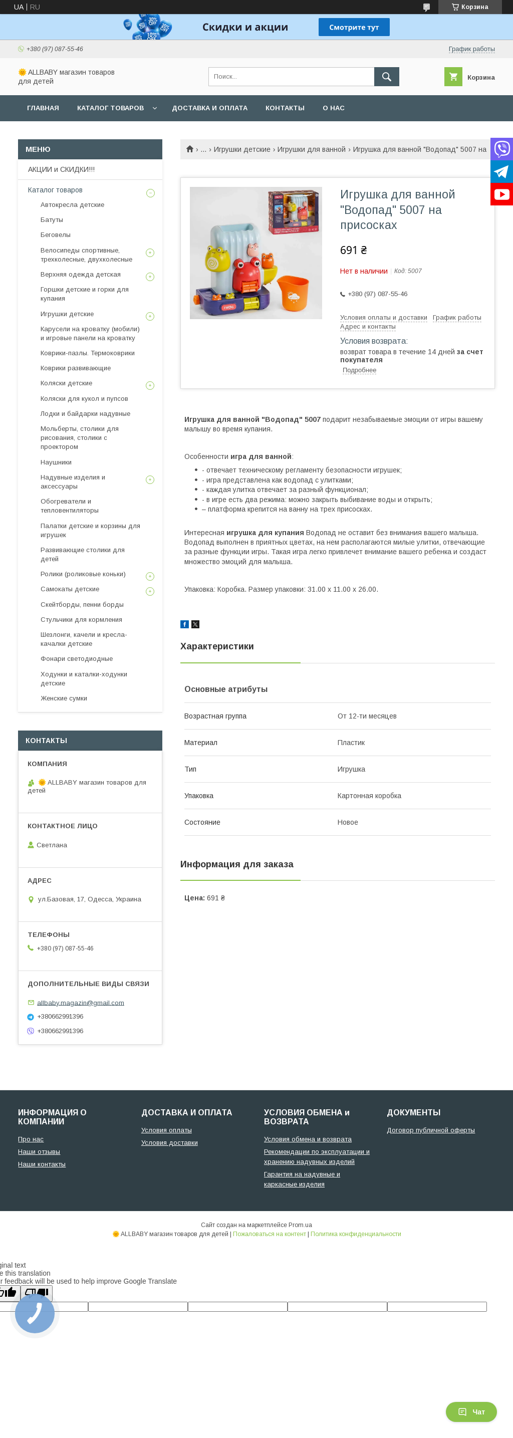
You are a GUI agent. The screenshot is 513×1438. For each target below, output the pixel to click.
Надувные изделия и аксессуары (73, 481)
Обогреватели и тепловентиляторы (70, 506)
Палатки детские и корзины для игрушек (90, 530)
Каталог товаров (110, 108)
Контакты (285, 108)
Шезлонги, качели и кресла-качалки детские (84, 639)
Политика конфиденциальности (356, 1234)
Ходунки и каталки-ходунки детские (84, 678)
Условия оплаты (166, 1130)
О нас (334, 108)
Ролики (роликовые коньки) (83, 574)
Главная (43, 108)
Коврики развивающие (76, 368)
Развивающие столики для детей (83, 554)
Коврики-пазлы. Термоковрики (88, 353)
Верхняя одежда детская (81, 274)
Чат (471, 1411)
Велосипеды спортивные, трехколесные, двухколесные (86, 255)
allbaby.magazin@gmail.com (80, 1002)
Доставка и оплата (209, 108)
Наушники (56, 462)
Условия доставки (169, 1142)
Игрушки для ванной (312, 149)
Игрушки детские (242, 149)
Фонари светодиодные (77, 658)
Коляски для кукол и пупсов (84, 398)
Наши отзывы (39, 1151)
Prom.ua (300, 1225)
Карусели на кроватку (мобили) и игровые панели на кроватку (90, 333)
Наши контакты (42, 1164)
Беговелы (56, 234)
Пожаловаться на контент (269, 1234)
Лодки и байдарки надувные (85, 413)
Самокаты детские (70, 589)
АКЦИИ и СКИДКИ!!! (61, 169)
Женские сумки (64, 698)
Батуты (52, 219)
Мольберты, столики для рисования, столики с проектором (80, 437)
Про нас (31, 1139)
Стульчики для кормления (81, 619)
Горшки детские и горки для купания (85, 294)
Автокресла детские (72, 204)
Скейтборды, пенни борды (82, 604)
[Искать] (386, 76)
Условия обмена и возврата (308, 1139)
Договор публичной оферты (431, 1130)
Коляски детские (66, 383)
